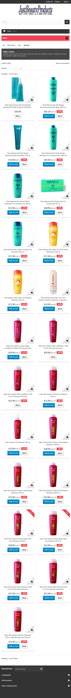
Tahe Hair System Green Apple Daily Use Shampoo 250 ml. (53, 540)
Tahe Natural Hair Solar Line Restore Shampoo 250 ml (17, 299)
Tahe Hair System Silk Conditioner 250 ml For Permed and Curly (17, 395)
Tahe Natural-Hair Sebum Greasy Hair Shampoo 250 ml (18, 251)
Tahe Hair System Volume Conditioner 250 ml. (53, 395)
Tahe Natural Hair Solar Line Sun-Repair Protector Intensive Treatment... (53, 299)
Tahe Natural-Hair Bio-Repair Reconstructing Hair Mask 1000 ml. (53, 106)
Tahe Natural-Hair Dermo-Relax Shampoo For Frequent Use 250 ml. (17, 203)
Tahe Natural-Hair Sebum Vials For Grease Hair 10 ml (53, 203)
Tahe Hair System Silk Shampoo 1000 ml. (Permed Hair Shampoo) (18, 588)
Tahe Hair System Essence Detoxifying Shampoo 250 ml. (17, 492)
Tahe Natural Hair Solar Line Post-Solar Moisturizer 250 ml (53, 251)
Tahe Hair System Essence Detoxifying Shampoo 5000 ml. (53, 492)
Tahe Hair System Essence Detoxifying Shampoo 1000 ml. (53, 443)
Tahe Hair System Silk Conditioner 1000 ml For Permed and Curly (53, 347)
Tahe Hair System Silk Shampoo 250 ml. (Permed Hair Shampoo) (53, 588)
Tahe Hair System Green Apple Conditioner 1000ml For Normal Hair (17, 347)
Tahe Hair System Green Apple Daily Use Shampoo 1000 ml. (17, 540)
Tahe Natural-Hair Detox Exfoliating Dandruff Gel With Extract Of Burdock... (17, 106)
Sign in (66, 1)
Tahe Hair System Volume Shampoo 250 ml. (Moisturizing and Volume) (17, 636)
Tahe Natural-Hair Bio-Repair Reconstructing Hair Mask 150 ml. (17, 154)
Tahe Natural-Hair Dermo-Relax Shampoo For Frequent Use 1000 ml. (53, 154)
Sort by (3, 68)
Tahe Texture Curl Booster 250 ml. (17, 442)
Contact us (49, 1)
